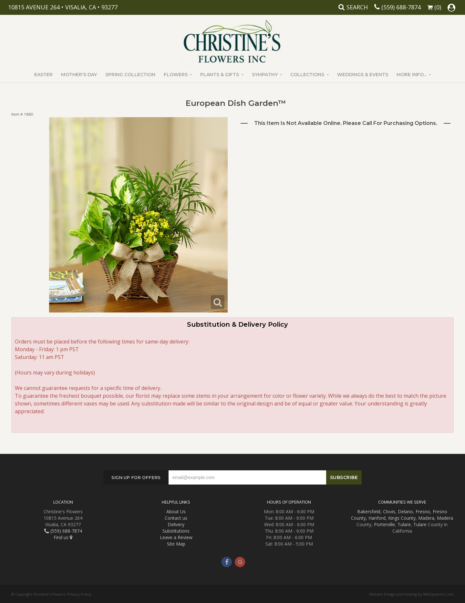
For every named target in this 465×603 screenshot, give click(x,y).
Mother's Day (79, 74)
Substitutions (176, 531)
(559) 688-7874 (401, 7)
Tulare (404, 524)
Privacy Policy (79, 594)
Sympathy (265, 74)
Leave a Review (176, 537)
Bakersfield (368, 511)
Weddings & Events (362, 74)
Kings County (402, 518)
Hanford (377, 518)
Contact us (176, 518)
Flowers (176, 74)
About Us (176, 511)
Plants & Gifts (219, 74)
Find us (63, 537)
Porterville (384, 524)
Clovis (389, 511)
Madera (426, 518)
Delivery (176, 524)
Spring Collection (130, 74)
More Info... (412, 74)
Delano (405, 511)
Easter (43, 74)
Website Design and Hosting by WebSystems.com (411, 594)
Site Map (176, 544)
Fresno (423, 511)
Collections (307, 74)
